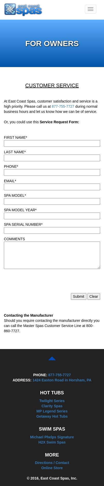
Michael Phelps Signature (52, 437)
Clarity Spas (52, 406)
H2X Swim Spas (51, 442)
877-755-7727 (63, 106)
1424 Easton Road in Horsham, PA (62, 380)
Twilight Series (52, 401)
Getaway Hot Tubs (52, 416)
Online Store (52, 468)
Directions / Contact (52, 463)
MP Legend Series (52, 411)
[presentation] (43, 283)
